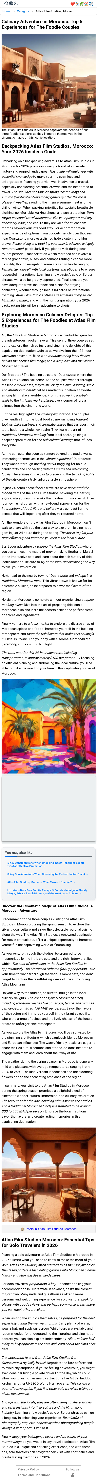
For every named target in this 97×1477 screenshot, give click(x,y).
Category (23, 11)
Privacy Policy (28, 1469)
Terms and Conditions (34, 1475)
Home (6, 11)
